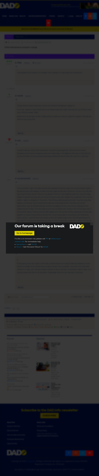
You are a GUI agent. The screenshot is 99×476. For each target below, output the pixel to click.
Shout (18, 247)
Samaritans (21, 244)
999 (46, 239)
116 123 (34, 244)
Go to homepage (24, 233)
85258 (45, 247)
